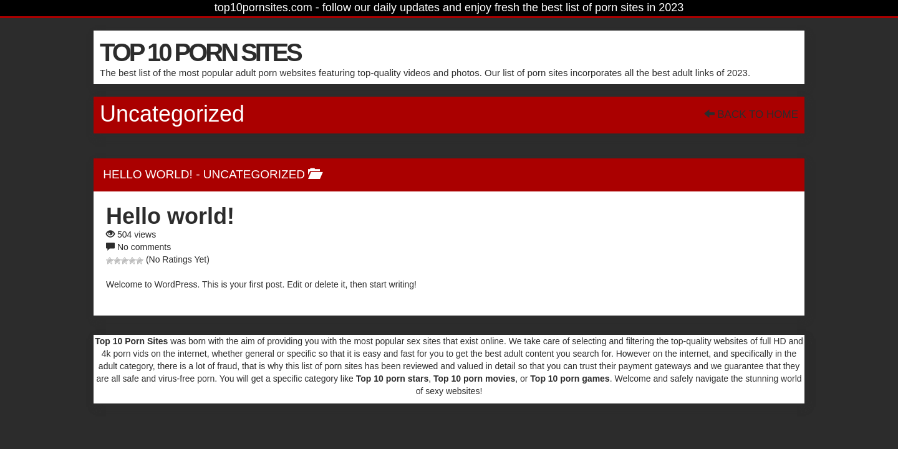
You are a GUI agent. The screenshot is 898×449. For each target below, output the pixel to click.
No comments (144, 247)
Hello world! (148, 174)
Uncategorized (254, 174)
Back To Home (751, 114)
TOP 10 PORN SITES (200, 52)
